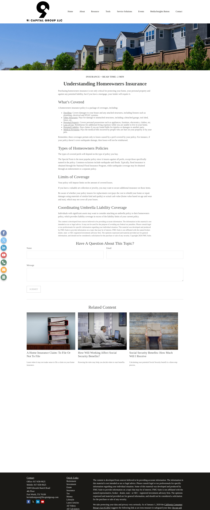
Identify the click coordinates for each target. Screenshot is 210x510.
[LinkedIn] (4, 248)
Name (29, 248)
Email (108, 248)
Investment (71, 484)
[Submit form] (34, 289)
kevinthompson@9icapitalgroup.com (42, 497)
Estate (69, 487)
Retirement (71, 481)
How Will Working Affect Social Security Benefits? (97, 354)
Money (70, 496)
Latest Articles (73, 503)
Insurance (71, 490)
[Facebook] (4, 233)
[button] (70, 11)
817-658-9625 (39, 481)
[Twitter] (4, 240)
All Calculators (73, 509)
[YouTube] (4, 255)
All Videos (71, 506)
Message (30, 265)
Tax (68, 493)
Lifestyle (70, 499)
